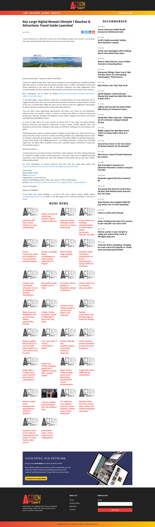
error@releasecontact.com (33, 197)
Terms (72, 500)
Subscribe (115, 510)
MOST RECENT (34, 13)
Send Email (31, 175)
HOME (25, 13)
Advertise (73, 506)
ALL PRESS (45, 13)
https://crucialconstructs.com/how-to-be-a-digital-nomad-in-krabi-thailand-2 (58, 182)
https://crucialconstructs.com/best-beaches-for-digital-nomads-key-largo (50, 166)
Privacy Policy (75, 503)
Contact (72, 509)
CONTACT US (55, 13)
